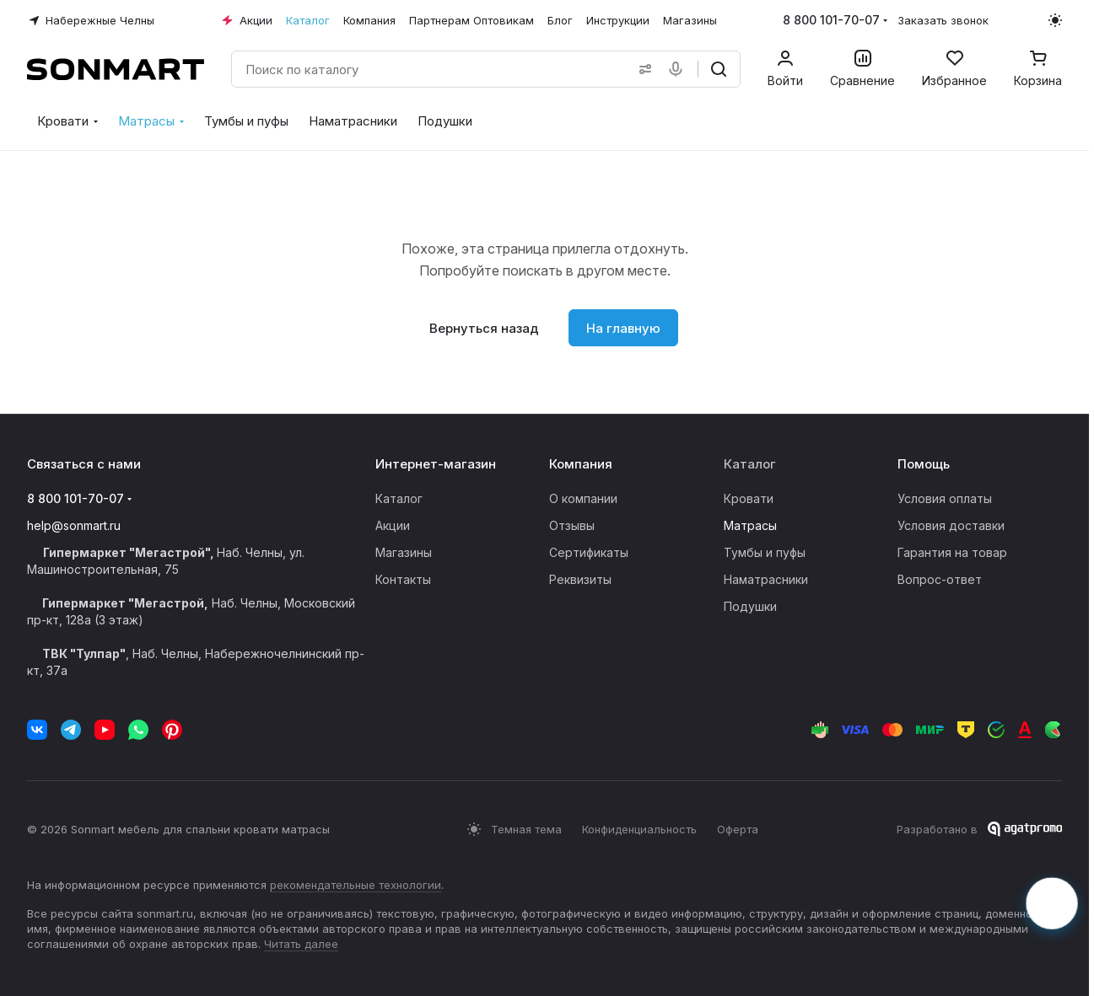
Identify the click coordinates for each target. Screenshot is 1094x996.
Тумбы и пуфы (765, 552)
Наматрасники (766, 579)
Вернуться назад (484, 328)
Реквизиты (580, 579)
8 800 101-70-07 (831, 20)
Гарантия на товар (952, 552)
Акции (392, 525)
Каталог (399, 498)
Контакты (403, 579)
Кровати (748, 498)
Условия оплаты (944, 498)
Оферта (737, 829)
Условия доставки (951, 525)
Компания (580, 464)
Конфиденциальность (639, 829)
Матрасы (750, 525)
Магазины (403, 552)
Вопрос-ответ (939, 579)
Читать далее (301, 943)
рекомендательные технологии (355, 885)
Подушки (750, 606)
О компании (583, 498)
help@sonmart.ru (74, 525)
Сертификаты (588, 552)
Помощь (923, 464)
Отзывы (572, 525)
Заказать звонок (943, 20)
